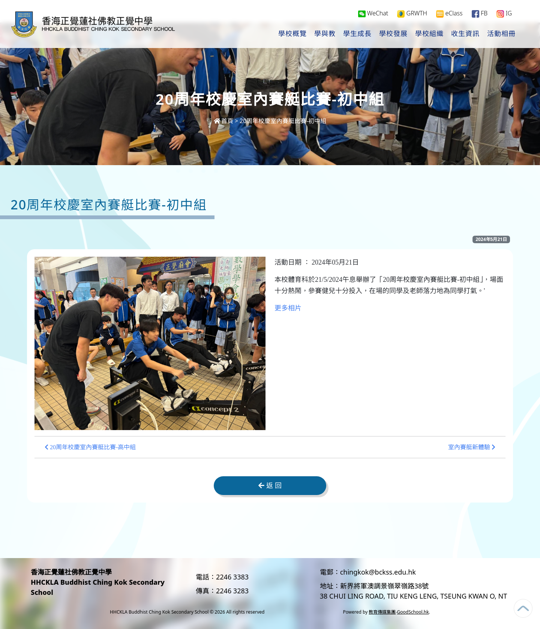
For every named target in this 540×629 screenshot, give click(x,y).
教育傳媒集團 (382, 612)
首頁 (223, 121)
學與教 (325, 34)
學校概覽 (292, 34)
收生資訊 (465, 34)
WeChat (373, 13)
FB (480, 13)
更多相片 (288, 308)
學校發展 (393, 34)
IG (504, 13)
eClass (449, 13)
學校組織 (429, 34)
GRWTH (412, 13)
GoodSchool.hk (413, 612)
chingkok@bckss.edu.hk (378, 571)
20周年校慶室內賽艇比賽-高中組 (90, 447)
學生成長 (357, 34)
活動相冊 (501, 34)
